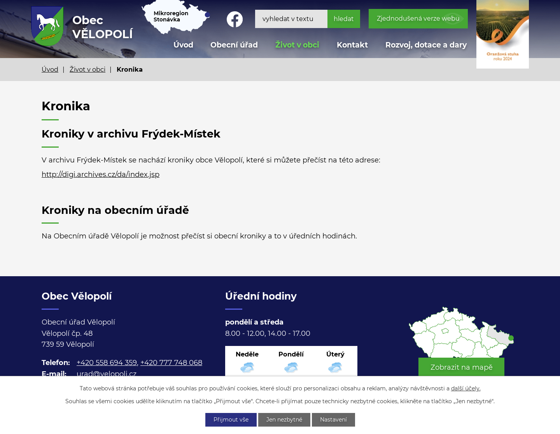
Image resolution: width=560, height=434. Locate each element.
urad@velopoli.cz (106, 374)
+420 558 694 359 (107, 362)
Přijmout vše (231, 419)
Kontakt (352, 45)
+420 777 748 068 (171, 362)
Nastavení (333, 419)
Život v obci (297, 45)
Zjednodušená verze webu (418, 18)
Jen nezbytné (284, 419)
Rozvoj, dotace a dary (426, 45)
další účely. (466, 388)
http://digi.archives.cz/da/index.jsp (100, 174)
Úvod (50, 69)
